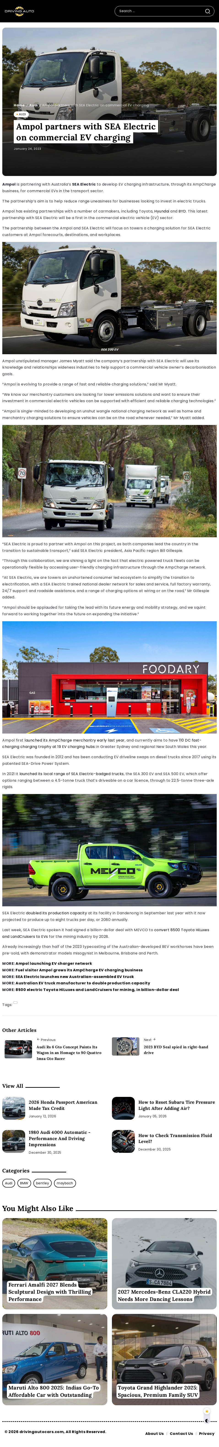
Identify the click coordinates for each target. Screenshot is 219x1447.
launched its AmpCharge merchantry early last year (74, 740)
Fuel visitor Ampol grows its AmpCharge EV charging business (79, 970)
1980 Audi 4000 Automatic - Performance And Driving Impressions (59, 1138)
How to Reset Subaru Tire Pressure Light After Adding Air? (176, 1105)
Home (19, 105)
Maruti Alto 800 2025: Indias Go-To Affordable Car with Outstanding (53, 1391)
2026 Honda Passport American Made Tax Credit (63, 1105)
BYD (182, 211)
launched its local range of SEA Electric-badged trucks (71, 773)
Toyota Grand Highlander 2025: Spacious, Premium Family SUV (158, 1391)
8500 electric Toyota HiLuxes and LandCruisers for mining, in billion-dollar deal (97, 989)
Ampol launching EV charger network (54, 963)
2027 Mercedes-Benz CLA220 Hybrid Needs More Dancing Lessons (164, 1295)
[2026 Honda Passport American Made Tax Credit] (13, 1108)
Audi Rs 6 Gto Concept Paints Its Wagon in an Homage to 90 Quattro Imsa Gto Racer (69, 1053)
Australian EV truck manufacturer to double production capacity (83, 983)
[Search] (159, 11)
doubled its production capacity (56, 913)
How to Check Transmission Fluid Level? (175, 1138)
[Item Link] (54, 1263)
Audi (33, 105)
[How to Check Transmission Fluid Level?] (123, 1141)
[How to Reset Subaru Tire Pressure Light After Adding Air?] (123, 1108)
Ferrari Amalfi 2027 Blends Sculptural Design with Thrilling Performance (49, 1291)
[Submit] (209, 11)
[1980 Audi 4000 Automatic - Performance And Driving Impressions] (13, 1141)
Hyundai (161, 211)
